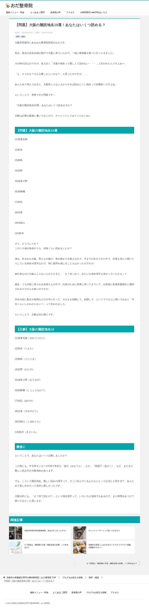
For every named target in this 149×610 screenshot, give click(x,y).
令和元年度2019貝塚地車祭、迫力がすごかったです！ (45, 531)
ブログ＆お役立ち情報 (96, 592)
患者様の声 (55, 12)
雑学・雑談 (20, 37)
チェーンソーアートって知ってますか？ (104, 531)
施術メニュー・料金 (15, 12)
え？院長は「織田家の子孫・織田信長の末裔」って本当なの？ (46, 546)
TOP (31, 577)
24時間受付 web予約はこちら (93, 12)
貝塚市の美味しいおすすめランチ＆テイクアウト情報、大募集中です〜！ (110, 546)
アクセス (70, 12)
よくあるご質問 (37, 12)
